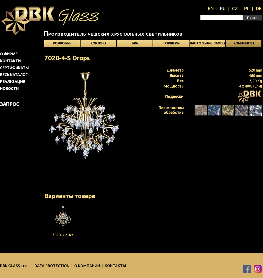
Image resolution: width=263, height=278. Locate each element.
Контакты (10, 61)
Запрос (9, 104)
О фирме (8, 54)
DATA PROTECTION (52, 266)
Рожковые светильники (62, 44)
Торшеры (171, 43)
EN (211, 8)
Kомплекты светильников (244, 44)
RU (223, 8)
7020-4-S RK (63, 235)
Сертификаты (14, 68)
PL (246, 8)
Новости (9, 88)
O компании (87, 266)
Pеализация (12, 82)
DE (259, 8)
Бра (135, 43)
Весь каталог (14, 75)
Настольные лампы (207, 43)
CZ (235, 8)
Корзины (98, 43)
